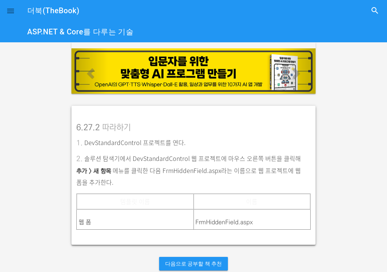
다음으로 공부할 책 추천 (193, 264)
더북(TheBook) (53, 10)
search (374, 10)
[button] (11, 11)
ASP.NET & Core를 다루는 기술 (80, 31)
